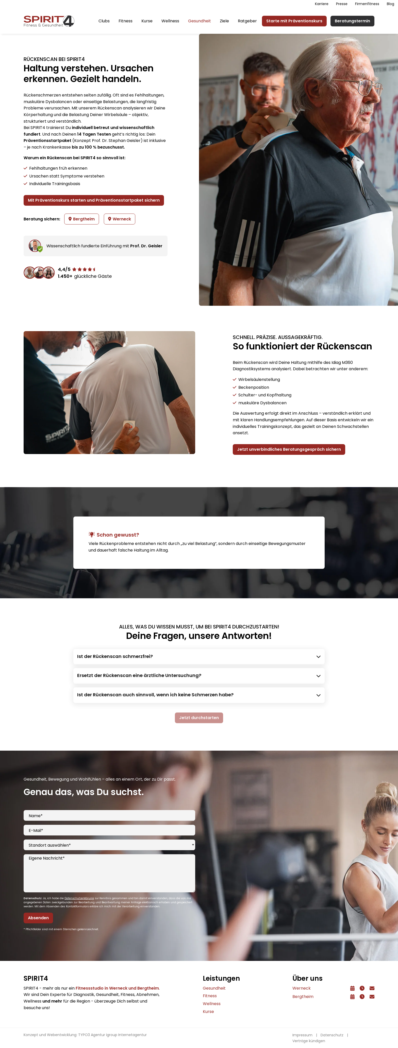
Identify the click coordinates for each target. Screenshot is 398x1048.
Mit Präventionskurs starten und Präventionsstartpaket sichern (94, 200)
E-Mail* (36, 831)
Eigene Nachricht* (47, 859)
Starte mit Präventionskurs (294, 21)
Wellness (170, 21)
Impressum (302, 1035)
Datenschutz (332, 1035)
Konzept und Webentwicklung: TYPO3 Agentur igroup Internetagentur (85, 1034)
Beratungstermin (352, 21)
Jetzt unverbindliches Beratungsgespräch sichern (289, 450)
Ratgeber (247, 21)
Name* (36, 816)
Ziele (224, 21)
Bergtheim (82, 219)
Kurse (147, 21)
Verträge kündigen (308, 1040)
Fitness (125, 21)
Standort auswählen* (50, 846)
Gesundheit (199, 21)
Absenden (38, 919)
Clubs (104, 21)
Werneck (119, 219)
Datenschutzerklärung (79, 899)
